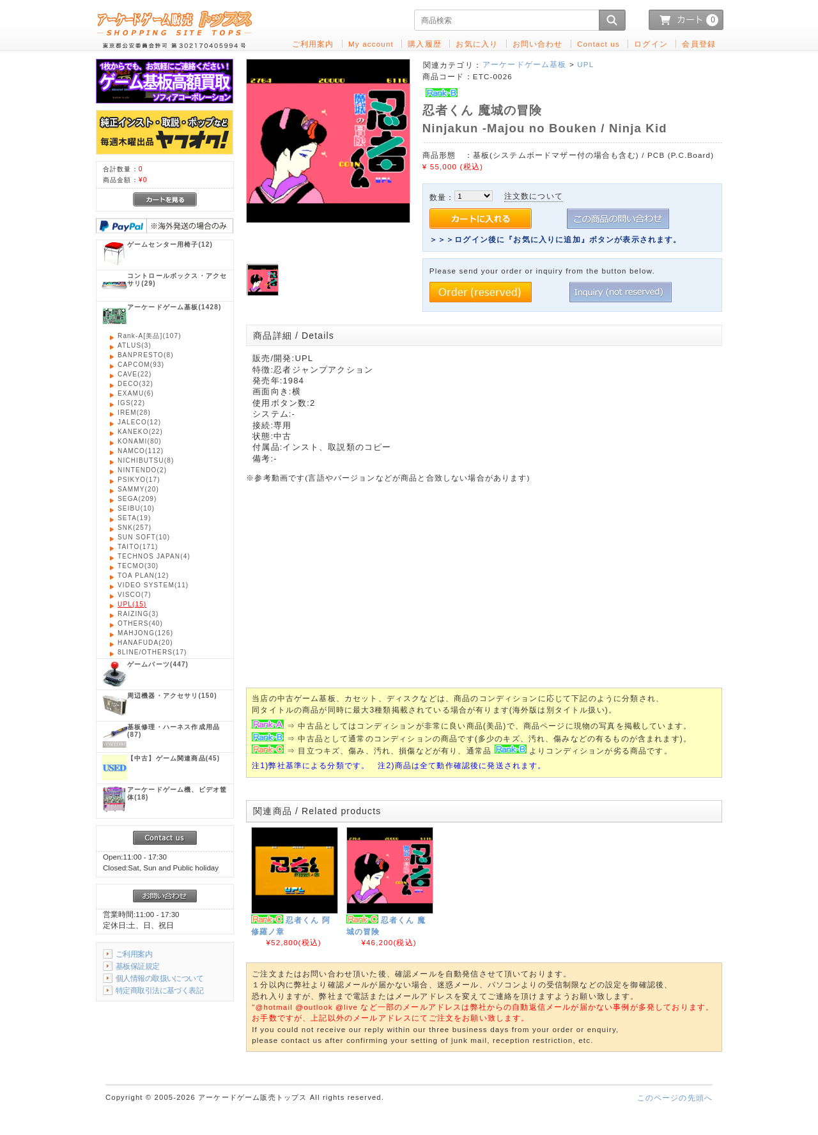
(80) (140, 441)
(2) (142, 470)
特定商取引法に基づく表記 (159, 990)
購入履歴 (425, 44)
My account (371, 44)
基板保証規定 (138, 966)
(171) (138, 546)
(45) (173, 758)
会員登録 (699, 44)
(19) (134, 517)
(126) (145, 633)
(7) (134, 594)
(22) (135, 374)
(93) (141, 364)
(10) (136, 508)
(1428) (174, 307)
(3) (134, 345)
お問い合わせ (538, 44)
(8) (146, 355)
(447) (158, 664)
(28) (134, 412)
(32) (135, 383)
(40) (140, 623)
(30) (138, 565)
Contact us (598, 44)
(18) (177, 793)
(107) (149, 335)
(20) (138, 489)
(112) (141, 450)
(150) (172, 695)
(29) (177, 279)
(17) (139, 479)
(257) (134, 527)
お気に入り (477, 44)
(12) (170, 244)
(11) (153, 585)
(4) (154, 556)
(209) (137, 498)
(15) (132, 604)
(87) (173, 730)
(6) (136, 393)
